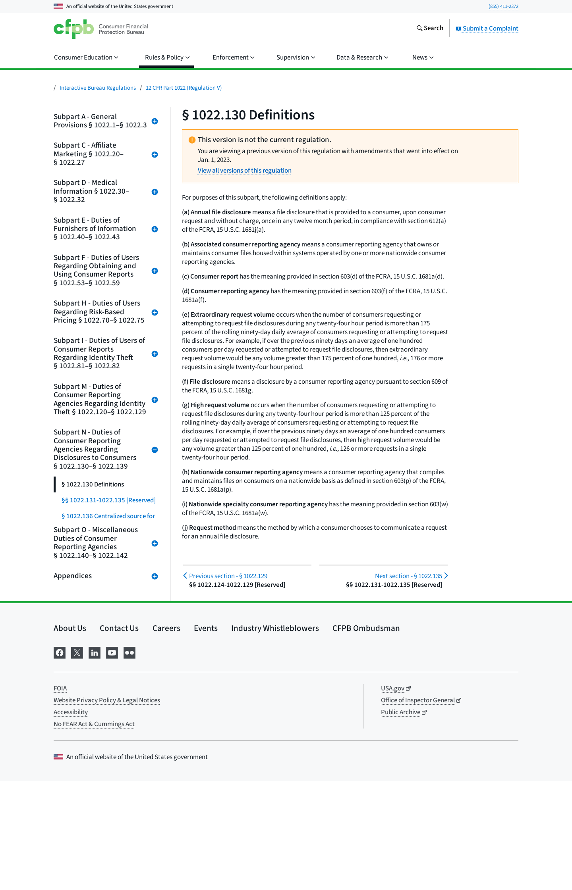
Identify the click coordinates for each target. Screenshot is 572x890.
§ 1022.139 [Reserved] (93, 635)
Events (206, 737)
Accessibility (71, 821)
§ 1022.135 (408, 576)
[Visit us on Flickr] (129, 761)
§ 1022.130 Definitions (93, 484)
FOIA (60, 797)
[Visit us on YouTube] (112, 761)
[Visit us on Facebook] (60, 761)
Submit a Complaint (487, 28)
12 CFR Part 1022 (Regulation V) (184, 88)
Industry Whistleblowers (275, 737)
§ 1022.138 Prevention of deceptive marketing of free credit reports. (108, 611)
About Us (70, 737)
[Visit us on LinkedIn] (94, 761)
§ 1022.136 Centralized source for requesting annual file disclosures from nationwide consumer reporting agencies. (108, 528)
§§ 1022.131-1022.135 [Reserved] (109, 500)
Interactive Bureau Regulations (98, 88)
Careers (166, 737)
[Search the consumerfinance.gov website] (429, 29)
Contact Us (119, 737)
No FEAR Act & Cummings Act (94, 833)
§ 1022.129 (228, 576)
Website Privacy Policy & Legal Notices (107, 809)
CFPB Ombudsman (366, 737)
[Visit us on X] (77, 761)
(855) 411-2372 (503, 6)
